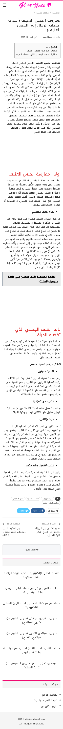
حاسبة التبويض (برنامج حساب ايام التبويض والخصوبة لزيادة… (31, 590)
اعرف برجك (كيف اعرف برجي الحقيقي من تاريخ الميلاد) (31, 665)
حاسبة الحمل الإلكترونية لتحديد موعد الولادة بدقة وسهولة (31, 575)
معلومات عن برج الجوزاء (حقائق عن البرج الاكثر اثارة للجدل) (47, 532)
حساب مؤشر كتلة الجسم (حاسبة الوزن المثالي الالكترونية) (31, 605)
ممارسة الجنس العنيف (51, 503)
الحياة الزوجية (48, 498)
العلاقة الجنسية (33, 498)
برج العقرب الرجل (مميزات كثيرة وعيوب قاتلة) (14, 532)
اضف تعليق (31, 550)
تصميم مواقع (49, 694)
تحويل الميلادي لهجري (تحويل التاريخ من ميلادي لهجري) (31, 635)
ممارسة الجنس (18, 498)
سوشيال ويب (25, 724)
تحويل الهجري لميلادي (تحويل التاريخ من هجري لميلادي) (31, 620)
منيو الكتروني (49, 706)
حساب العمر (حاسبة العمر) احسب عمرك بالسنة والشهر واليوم (31, 650)
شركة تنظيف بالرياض (44, 700)
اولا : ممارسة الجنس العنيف (40, 51)
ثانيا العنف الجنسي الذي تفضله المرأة (35, 55)
